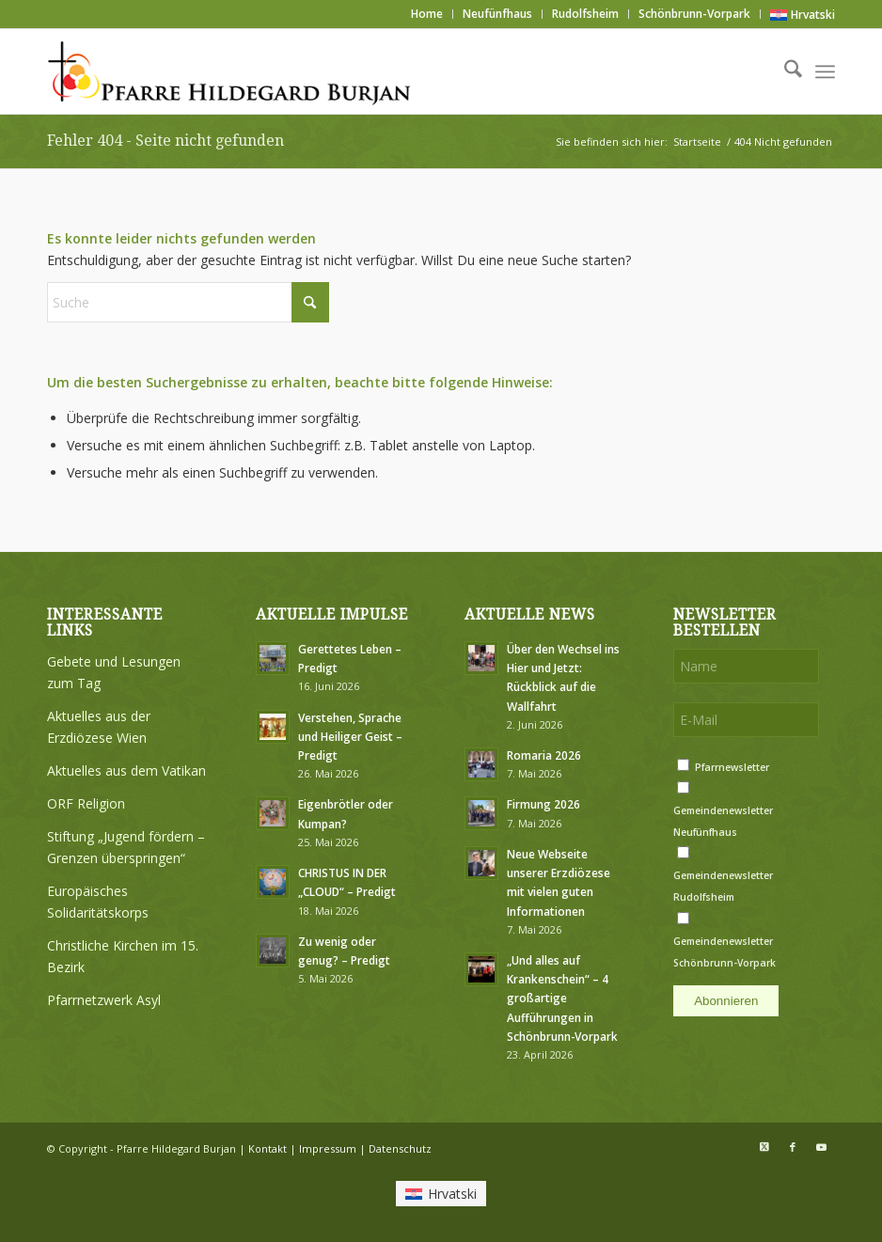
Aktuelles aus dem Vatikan (126, 770)
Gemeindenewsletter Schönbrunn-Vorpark (724, 952)
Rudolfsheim (585, 14)
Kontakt (267, 1148)
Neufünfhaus (497, 14)
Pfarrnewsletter (732, 767)
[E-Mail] (746, 719)
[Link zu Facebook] (793, 1147)
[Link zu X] (764, 1147)
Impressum (327, 1148)
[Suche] (783, 71)
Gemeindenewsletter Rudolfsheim (723, 886)
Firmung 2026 (543, 803)
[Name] (746, 666)
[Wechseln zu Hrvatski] (802, 15)
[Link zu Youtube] (821, 1147)
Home (427, 14)
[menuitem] (427, 14)
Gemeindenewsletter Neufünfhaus (723, 821)
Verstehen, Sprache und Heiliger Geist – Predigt (350, 736)
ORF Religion (86, 803)
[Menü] (825, 71)
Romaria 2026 (544, 754)
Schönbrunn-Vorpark (694, 14)
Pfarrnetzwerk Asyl (104, 1000)
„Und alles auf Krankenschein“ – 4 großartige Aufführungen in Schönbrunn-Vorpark (562, 998)
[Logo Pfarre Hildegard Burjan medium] (232, 71)
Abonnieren (726, 1001)
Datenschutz (400, 1148)
